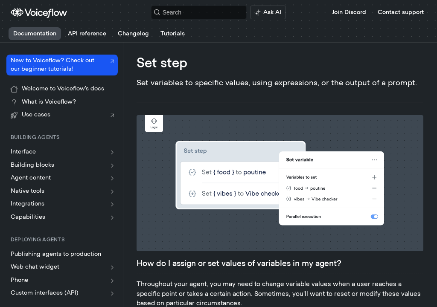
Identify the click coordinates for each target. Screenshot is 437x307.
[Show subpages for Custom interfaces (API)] (112, 293)
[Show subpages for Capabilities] (112, 217)
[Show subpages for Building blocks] (112, 165)
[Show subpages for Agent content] (112, 178)
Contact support (401, 12)
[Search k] (199, 12)
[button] (280, 183)
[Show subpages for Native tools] (112, 191)
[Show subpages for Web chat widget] (112, 267)
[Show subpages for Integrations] (112, 204)
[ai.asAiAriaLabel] (268, 12)
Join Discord (349, 12)
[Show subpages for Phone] (112, 280)
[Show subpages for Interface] (112, 152)
